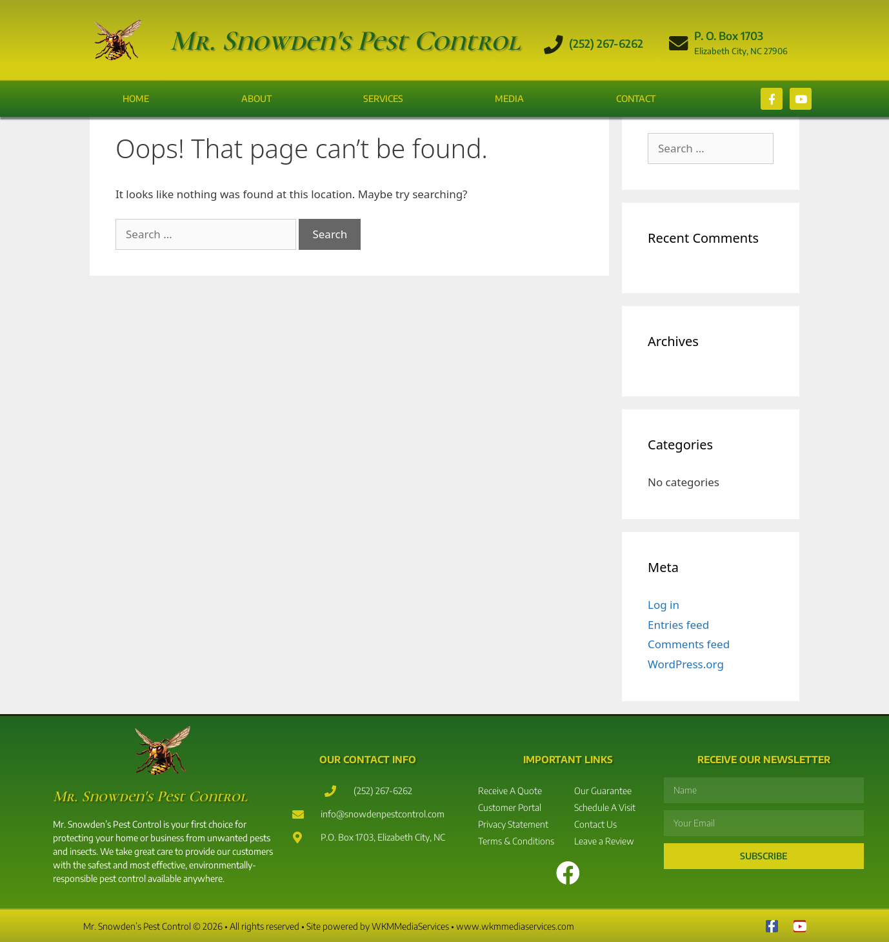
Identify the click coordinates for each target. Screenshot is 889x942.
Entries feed (678, 624)
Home (136, 98)
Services (383, 98)
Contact (635, 98)
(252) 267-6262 (607, 43)
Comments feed (689, 644)
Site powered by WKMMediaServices (377, 926)
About (256, 98)
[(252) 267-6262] (553, 45)
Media (509, 98)
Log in (663, 604)
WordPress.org (686, 664)
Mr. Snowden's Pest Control (345, 40)
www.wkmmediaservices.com (515, 926)
